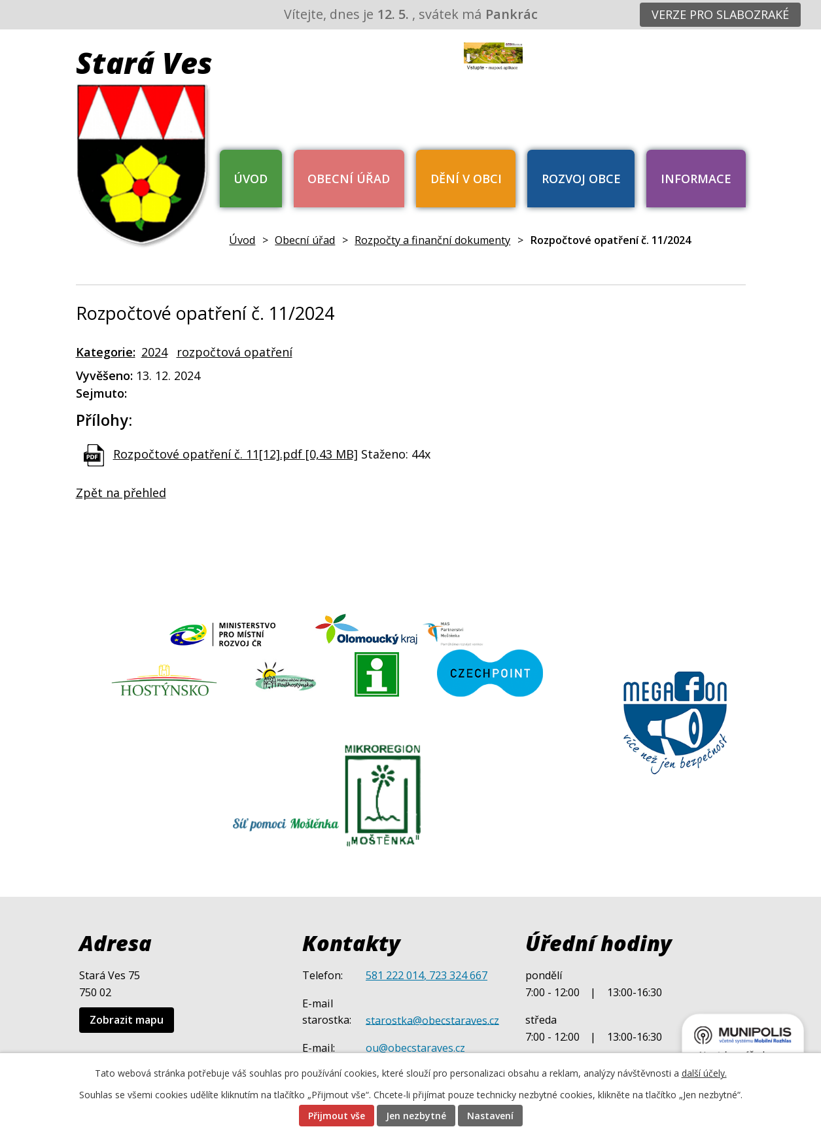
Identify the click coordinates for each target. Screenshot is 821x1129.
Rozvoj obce (581, 178)
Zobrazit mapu (127, 1020)
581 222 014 (395, 975)
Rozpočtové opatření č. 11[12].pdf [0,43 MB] (235, 454)
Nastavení (490, 1115)
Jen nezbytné (416, 1115)
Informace (696, 178)
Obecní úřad (348, 178)
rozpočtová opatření (234, 352)
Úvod (251, 178)
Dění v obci (466, 178)
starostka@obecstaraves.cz (432, 1020)
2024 (154, 352)
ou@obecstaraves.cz (415, 1048)
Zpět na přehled (121, 492)
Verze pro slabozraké (720, 14)
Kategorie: (105, 352)
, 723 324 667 (455, 975)
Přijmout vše (336, 1115)
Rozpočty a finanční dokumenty (432, 240)
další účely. (704, 1073)
